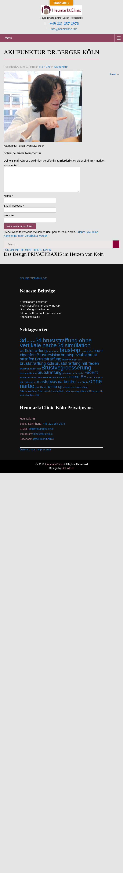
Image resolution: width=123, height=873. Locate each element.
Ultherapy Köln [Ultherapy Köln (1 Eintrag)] (96, 396)
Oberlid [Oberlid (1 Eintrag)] (85, 387)
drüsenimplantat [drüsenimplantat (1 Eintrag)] (69, 377)
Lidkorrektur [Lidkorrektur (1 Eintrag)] (30, 387)
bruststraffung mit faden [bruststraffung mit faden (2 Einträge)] (77, 368)
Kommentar (11, 165)
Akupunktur (61, 66)
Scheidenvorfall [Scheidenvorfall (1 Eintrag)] (45, 396)
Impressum (44, 454)
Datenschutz (27, 454)
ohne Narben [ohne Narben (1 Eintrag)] (41, 392)
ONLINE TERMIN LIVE (33, 282)
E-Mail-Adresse (14, 210)
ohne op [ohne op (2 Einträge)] (55, 391)
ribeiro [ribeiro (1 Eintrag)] (85, 392)
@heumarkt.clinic (43, 443)
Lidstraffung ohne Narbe (34, 313)
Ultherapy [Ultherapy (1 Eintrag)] (84, 396)
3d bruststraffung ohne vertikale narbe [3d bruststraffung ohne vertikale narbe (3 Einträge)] (56, 347)
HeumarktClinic (54, 468)
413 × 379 (44, 66)
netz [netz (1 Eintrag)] (79, 387)
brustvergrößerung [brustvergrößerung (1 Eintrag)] (28, 377)
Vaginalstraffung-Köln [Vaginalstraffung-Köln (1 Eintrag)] (30, 399)
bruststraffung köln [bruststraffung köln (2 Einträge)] (37, 368)
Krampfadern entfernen (33, 306)
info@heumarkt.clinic (63, 29)
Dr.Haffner (68, 472)
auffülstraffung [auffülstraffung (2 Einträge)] (33, 355)
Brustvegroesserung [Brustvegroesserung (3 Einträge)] (66, 372)
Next (114, 74)
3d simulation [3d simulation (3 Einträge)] (74, 350)
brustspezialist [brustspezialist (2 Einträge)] (74, 359)
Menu (8, 38)
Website (9, 219)
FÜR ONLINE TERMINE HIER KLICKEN (27, 254)
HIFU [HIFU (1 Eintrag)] (65, 382)
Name (8, 200)
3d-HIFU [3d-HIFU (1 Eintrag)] (31, 346)
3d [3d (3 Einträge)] (23, 345)
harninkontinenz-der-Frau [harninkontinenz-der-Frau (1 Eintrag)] (49, 382)
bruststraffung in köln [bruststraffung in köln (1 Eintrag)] (72, 364)
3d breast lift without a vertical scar (41, 317)
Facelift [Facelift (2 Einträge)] (91, 377)
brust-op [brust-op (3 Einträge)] (70, 354)
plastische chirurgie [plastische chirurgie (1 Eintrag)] (72, 392)
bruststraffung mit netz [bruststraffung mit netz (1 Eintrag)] (30, 373)
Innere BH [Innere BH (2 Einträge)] (77, 381)
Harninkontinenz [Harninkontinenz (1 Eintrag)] (28, 382)
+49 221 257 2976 (64, 23)
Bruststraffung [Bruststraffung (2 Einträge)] (48, 363)
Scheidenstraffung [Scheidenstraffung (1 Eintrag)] (28, 396)
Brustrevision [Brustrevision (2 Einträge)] (48, 359)
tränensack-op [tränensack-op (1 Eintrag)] (72, 396)
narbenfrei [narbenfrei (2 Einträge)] (67, 386)
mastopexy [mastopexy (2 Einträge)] (47, 386)
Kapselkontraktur (30, 321)
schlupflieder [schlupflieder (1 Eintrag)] (59, 396)
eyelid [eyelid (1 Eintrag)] (81, 377)
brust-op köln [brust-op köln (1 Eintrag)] (87, 356)
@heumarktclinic (43, 438)
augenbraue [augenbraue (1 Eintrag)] (53, 356)
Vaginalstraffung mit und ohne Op (40, 310)
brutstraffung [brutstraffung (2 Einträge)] (49, 377)
